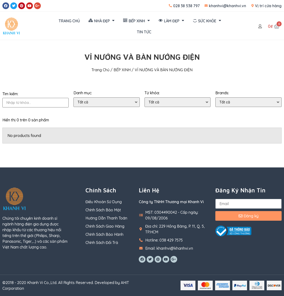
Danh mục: (82, 93)
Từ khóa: (152, 93)
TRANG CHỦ (69, 20)
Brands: (222, 93)
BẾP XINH (122, 69)
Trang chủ (100, 69)
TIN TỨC (144, 32)
